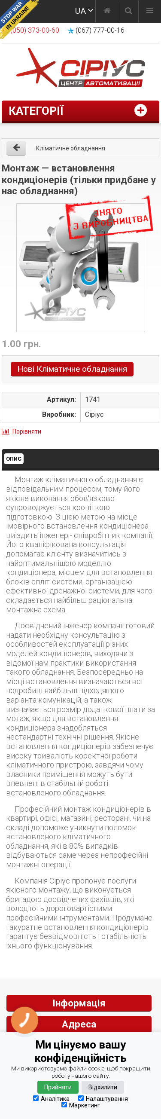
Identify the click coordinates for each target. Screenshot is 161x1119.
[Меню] (149, 11)
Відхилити (102, 1087)
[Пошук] (128, 11)
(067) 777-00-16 (100, 30)
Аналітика (51, 1098)
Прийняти (58, 1087)
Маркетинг (80, 1105)
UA (80, 11)
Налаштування (103, 1098)
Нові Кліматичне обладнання (72, 369)
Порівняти (26, 431)
